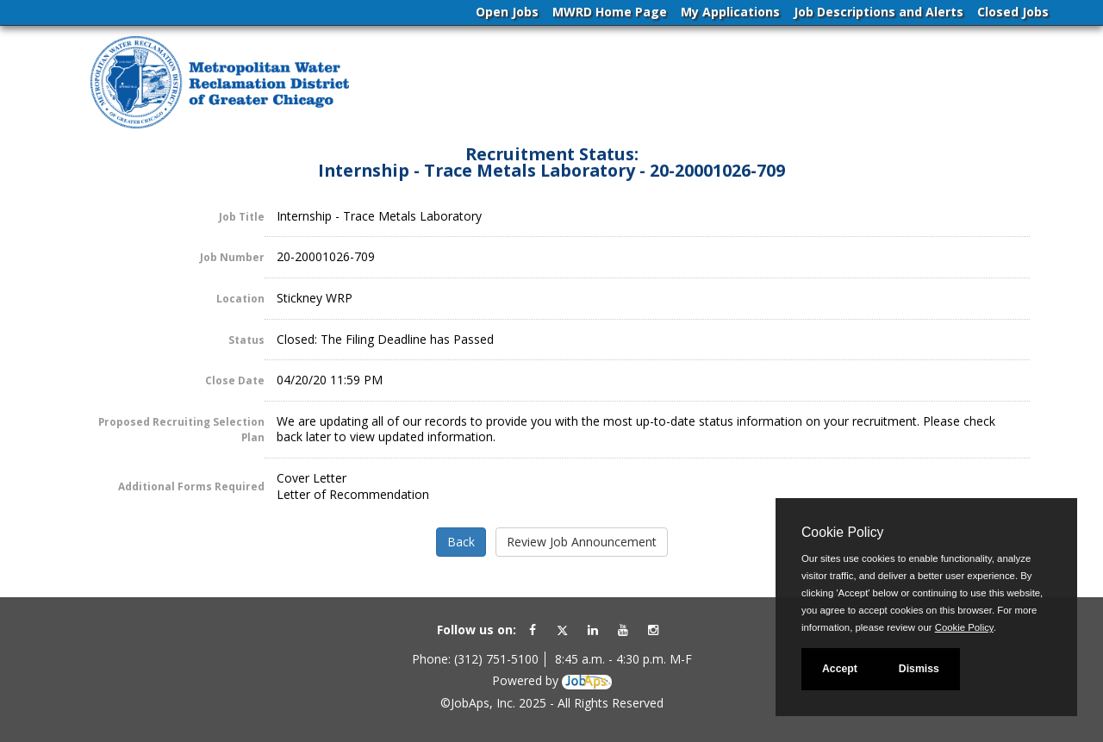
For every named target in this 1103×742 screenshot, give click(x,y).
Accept (839, 669)
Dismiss (919, 669)
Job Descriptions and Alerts (878, 11)
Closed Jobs (1013, 11)
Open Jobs (507, 11)
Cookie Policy (842, 532)
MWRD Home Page (609, 11)
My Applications (730, 11)
